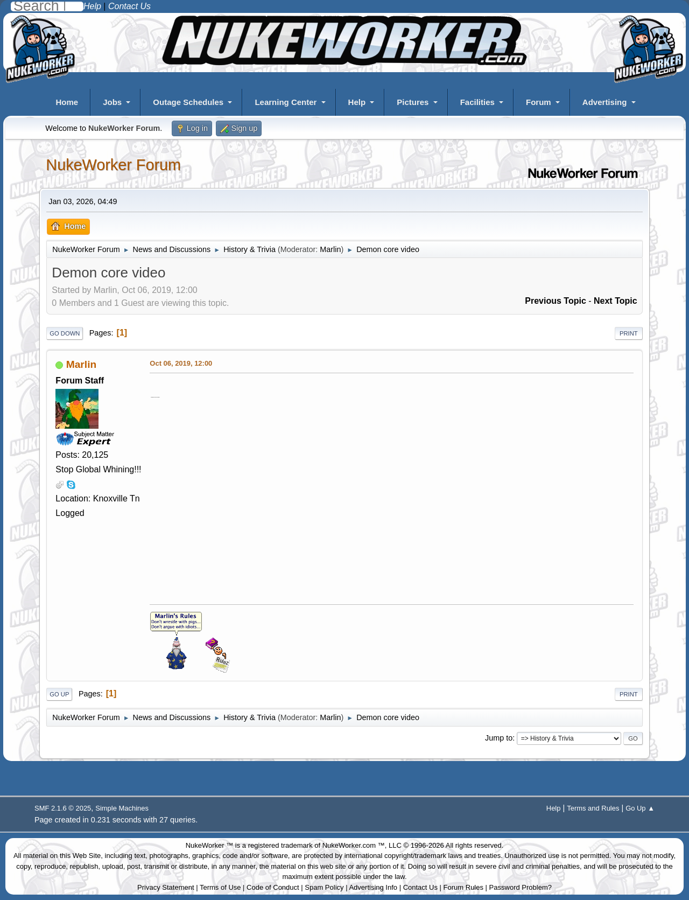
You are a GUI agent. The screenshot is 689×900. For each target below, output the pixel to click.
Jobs (112, 102)
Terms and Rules (593, 808)
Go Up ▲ (640, 808)
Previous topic (555, 300)
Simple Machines (122, 808)
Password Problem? (520, 887)
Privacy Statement (165, 887)
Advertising (604, 102)
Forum (538, 102)
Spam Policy (324, 887)
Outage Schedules (188, 102)
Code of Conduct (273, 887)
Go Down (65, 333)
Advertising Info (373, 887)
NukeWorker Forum (113, 164)
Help (357, 102)
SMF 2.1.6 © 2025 (62, 808)
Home (66, 102)
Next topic (615, 300)
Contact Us (420, 887)
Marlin (330, 249)
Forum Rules (463, 887)
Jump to (498, 738)
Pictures (412, 102)
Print (629, 333)
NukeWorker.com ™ (353, 845)
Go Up (59, 694)
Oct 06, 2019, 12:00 (181, 363)
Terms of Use (220, 887)
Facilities (477, 102)
